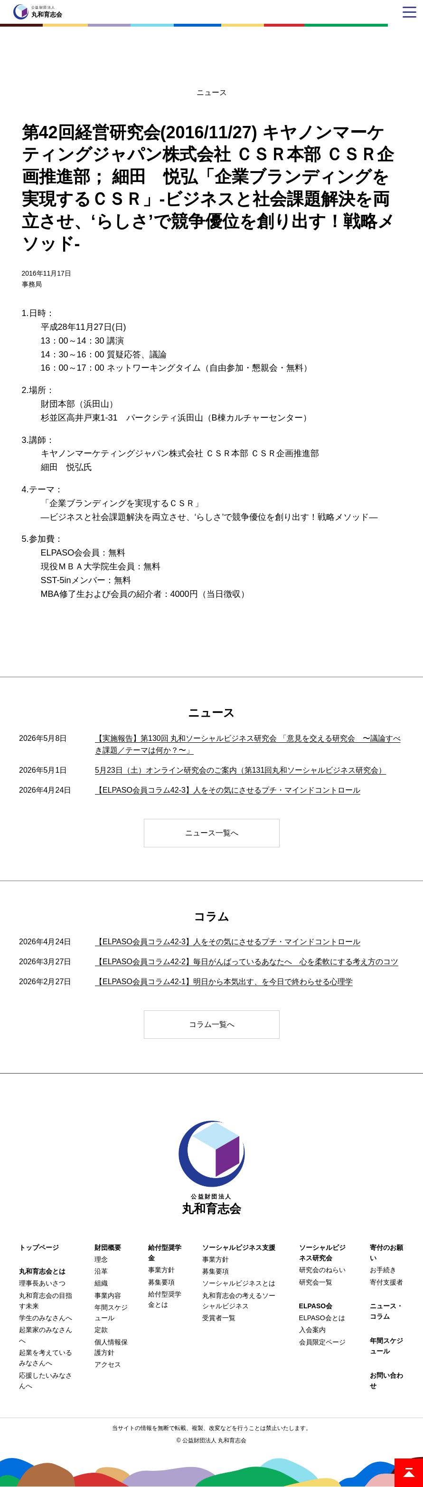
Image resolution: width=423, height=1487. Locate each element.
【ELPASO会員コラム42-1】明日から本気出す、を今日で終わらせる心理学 (224, 982)
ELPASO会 (316, 1306)
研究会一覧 (315, 1282)
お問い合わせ (386, 1381)
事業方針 (161, 1270)
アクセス (107, 1364)
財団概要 (107, 1247)
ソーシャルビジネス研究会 (322, 1253)
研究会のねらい (322, 1270)
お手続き (383, 1270)
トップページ (39, 1247)
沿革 (101, 1271)
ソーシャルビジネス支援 (238, 1247)
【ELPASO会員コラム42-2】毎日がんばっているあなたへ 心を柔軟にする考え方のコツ (246, 962)
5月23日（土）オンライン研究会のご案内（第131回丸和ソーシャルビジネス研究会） (240, 770)
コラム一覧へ (212, 1024)
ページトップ (409, 1472)
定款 (101, 1330)
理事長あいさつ (42, 1283)
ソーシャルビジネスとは (238, 1283)
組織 (101, 1283)
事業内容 (107, 1295)
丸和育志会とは (42, 1271)
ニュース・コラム (386, 1311)
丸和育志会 (212, 1168)
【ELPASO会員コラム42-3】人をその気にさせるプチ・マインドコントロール (227, 790)
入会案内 (312, 1330)
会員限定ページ (322, 1342)
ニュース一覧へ (211, 833)
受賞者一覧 (218, 1318)
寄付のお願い (386, 1253)
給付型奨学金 (164, 1253)
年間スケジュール (386, 1346)
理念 (101, 1259)
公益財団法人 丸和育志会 (214, 1440)
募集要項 (161, 1282)
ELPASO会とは (322, 1318)
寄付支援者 (386, 1282)
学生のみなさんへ (45, 1318)
